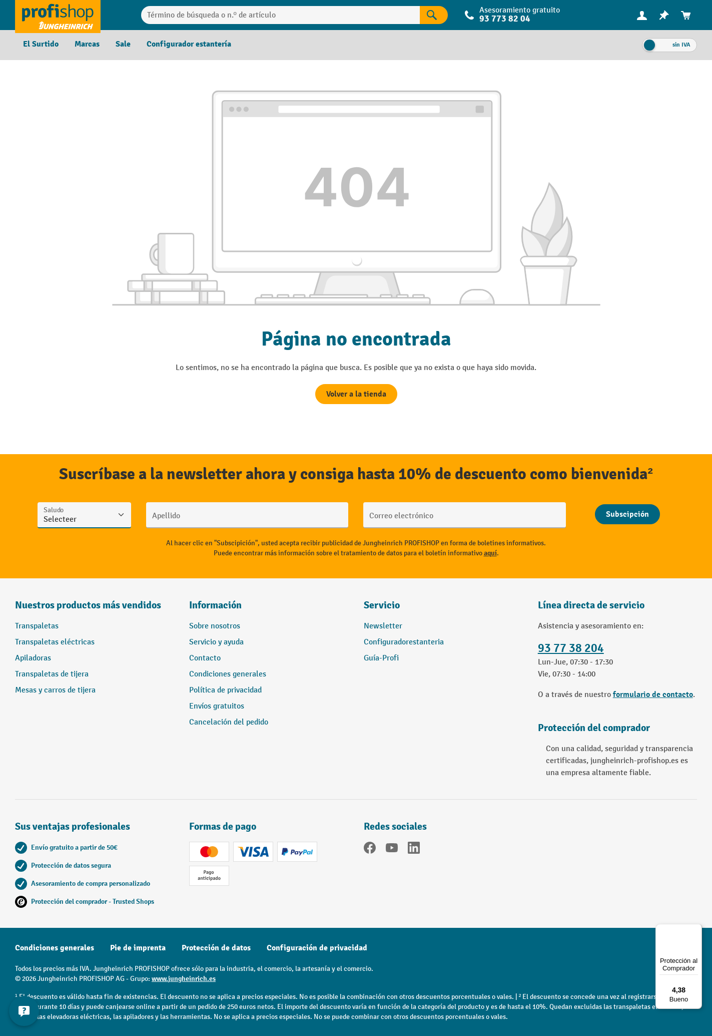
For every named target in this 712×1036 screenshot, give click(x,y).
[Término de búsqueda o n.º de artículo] (280, 15)
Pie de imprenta (138, 948)
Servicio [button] (382, 605)
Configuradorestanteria (404, 642)
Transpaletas (37, 626)
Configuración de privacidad (317, 948)
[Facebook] (370, 850)
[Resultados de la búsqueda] (434, 15)
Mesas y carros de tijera (55, 690)
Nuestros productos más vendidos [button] (88, 605)
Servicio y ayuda (216, 642)
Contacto (205, 658)
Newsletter (383, 626)
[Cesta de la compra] (686, 15)
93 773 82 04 (504, 19)
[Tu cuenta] (642, 15)
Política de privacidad (225, 690)
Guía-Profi (381, 658)
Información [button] (215, 605)
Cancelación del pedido (228, 722)
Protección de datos (216, 948)
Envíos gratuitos (216, 706)
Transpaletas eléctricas (55, 642)
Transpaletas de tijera (52, 674)
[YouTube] (392, 850)
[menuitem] (642, 15)
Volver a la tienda (356, 394)
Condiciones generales (227, 674)
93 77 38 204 (571, 648)
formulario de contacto (653, 694)
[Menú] (696, 930)
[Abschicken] (627, 514)
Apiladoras (33, 658)
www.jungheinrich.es (184, 978)
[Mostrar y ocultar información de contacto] (25, 1011)
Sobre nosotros (214, 626)
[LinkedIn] (414, 850)
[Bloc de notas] (664, 15)
